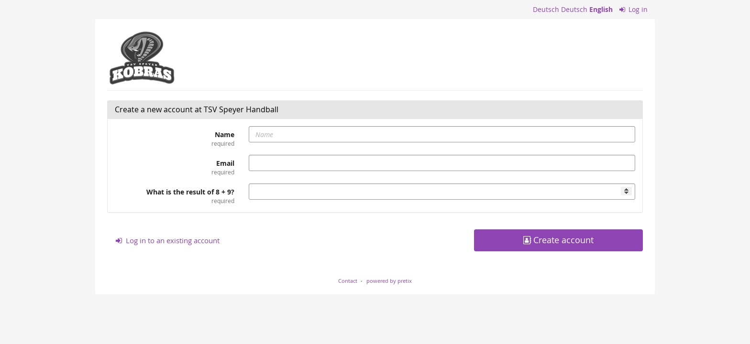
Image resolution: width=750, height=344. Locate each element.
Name (174, 139)
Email (174, 167)
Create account (558, 240)
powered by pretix (389, 280)
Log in (633, 9)
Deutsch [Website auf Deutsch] (546, 9)
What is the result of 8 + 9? (174, 196)
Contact (347, 280)
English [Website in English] (601, 9)
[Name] (442, 134)
